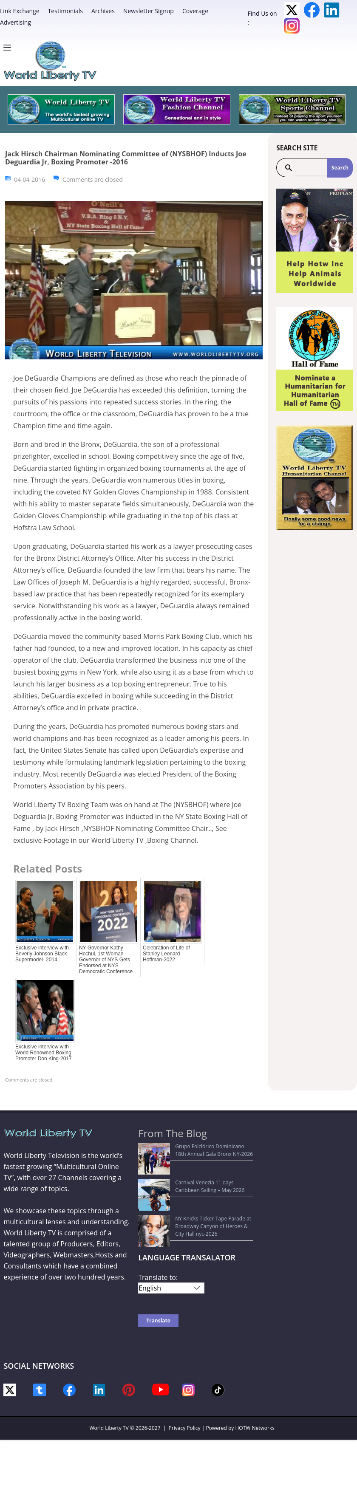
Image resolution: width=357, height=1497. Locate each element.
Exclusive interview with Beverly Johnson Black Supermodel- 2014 (42, 954)
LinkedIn (332, 10)
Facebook (312, 10)
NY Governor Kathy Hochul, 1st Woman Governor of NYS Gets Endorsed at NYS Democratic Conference (106, 959)
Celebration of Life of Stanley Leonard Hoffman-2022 (166, 954)
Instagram (292, 26)
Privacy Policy (185, 1385)
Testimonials (65, 11)
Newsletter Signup (148, 11)
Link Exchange (20, 11)
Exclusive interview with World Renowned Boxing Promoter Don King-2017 (43, 1053)
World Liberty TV (108, 1385)
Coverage (195, 11)
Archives (103, 11)
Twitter (292, 10)
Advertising (15, 22)
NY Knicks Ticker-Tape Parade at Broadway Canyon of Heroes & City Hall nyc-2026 (193, 1190)
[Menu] (9, 47)
